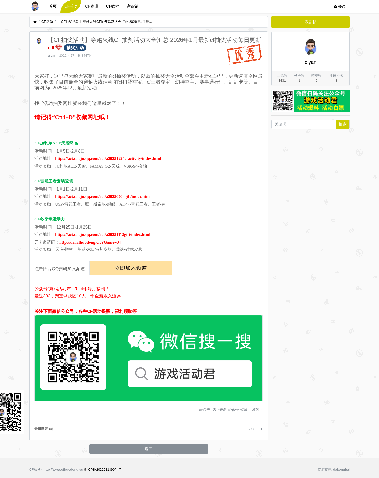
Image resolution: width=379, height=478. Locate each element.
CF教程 (112, 6)
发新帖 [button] (311, 22)
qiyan (52, 55)
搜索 (343, 124)
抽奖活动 (75, 47)
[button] (251, 429)
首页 (53, 6)
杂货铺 (133, 6)
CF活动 (70, 6)
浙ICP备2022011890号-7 (102, 469)
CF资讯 (91, 6)
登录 (340, 6)
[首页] (35, 21)
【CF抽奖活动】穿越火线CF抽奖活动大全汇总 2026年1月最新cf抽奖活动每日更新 (106, 22)
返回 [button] (148, 449)
